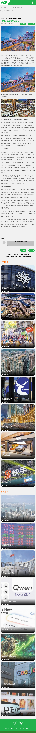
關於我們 (7, 728)
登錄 (23, 244)
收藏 (24, 23)
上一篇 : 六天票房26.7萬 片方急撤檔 (18, 254)
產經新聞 (19, 7)
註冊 (18, 244)
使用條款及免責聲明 (15, 728)
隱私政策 (23, 728)
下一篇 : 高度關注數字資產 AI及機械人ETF (18, 256)
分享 (33, 23)
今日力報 (11, 7)
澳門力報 (3, 7)
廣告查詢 (28, 728)
